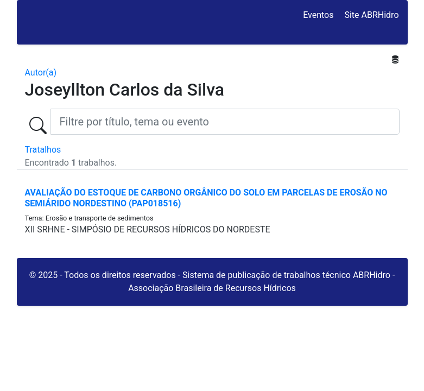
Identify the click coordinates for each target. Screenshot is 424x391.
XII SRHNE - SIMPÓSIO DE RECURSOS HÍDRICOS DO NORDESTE (147, 229)
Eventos (318, 15)
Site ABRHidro (371, 15)
